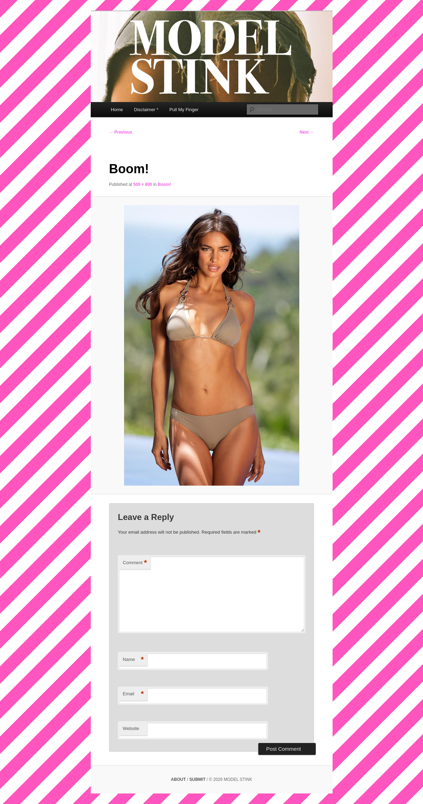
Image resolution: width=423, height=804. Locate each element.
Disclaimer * (146, 109)
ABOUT (179, 779)
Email (133, 694)
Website (131, 728)
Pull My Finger (183, 109)
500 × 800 (142, 184)
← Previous (120, 132)
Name (133, 660)
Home (117, 109)
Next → (307, 132)
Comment (135, 563)
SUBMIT (197, 779)
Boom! (164, 184)
